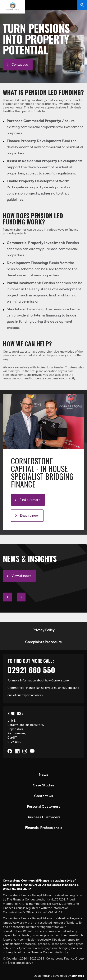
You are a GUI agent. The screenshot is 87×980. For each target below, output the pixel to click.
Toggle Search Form (82, 5)
